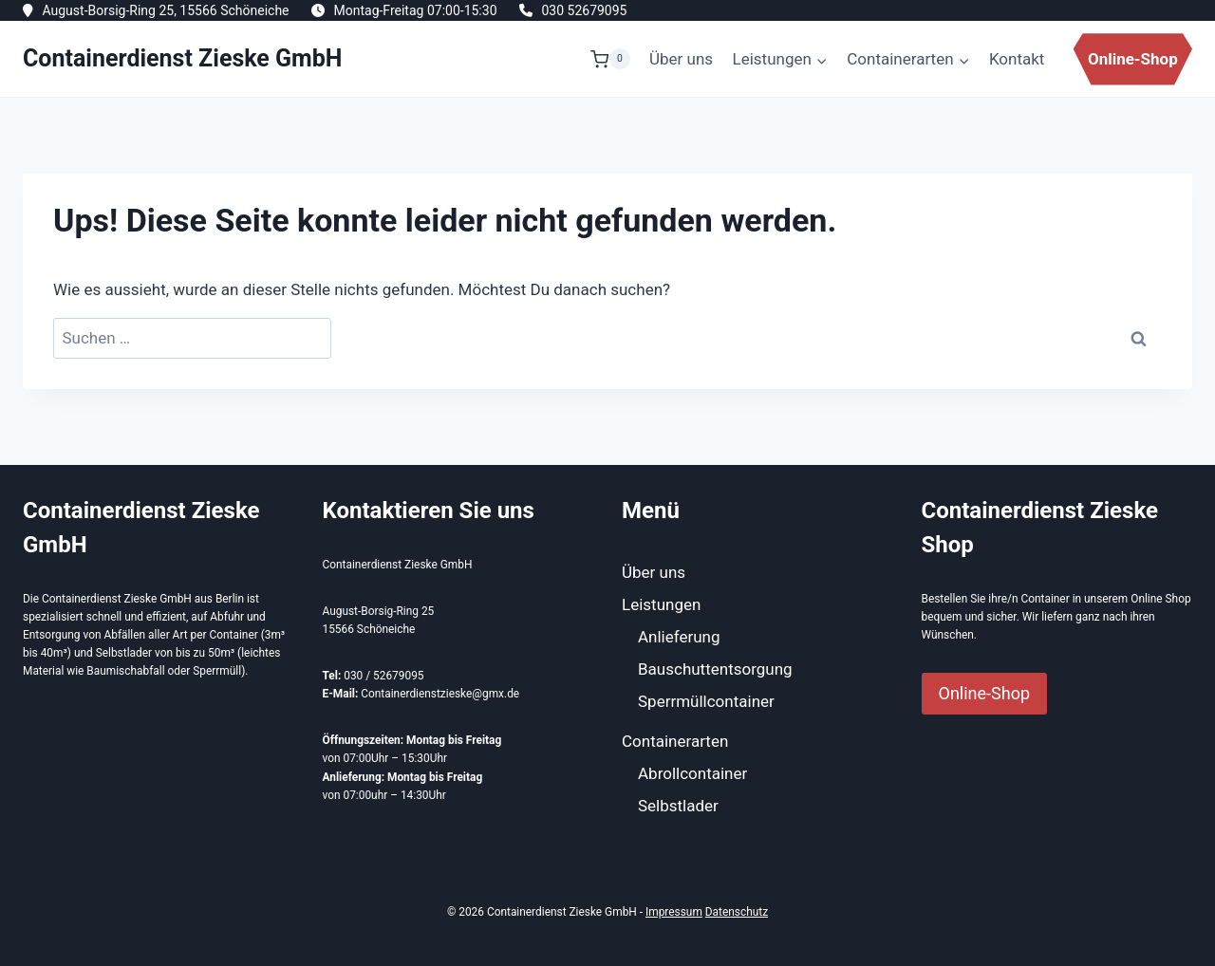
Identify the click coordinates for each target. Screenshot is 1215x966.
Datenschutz (736, 912)
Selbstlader (678, 805)
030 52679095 (583, 10)
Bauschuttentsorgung (715, 668)
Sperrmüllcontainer (706, 701)
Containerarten (675, 741)
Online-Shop (1133, 58)
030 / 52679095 (383, 675)
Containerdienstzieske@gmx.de (440, 693)
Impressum (673, 912)
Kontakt (1017, 58)
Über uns (681, 58)
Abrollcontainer (692, 773)
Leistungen (661, 604)
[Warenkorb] (610, 58)
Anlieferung (679, 636)
